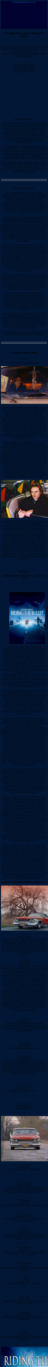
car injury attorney (14, 275)
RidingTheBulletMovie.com (24, 2)
